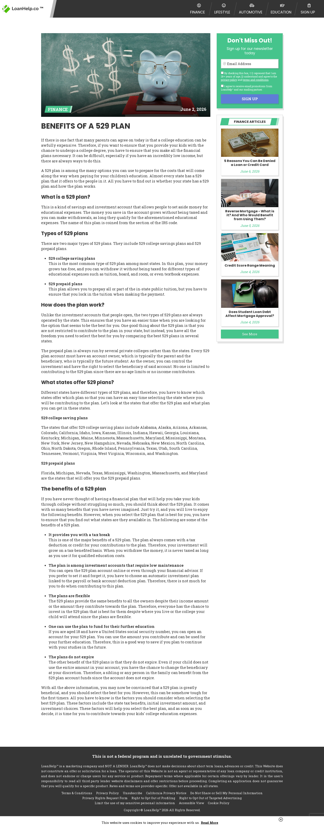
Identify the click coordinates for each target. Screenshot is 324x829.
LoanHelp (22, 9)
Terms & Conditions (76, 793)
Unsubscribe (132, 793)
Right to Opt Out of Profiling (153, 798)
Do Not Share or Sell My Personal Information (226, 793)
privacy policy (229, 79)
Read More (209, 823)
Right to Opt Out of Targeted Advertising (210, 798)
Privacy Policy (107, 793)
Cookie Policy (218, 803)
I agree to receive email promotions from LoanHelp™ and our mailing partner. (246, 88)
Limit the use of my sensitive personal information (135, 803)
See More (249, 334)
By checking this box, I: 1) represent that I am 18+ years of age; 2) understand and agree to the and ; (249, 76)
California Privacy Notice (166, 793)
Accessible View (191, 803)
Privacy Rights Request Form (104, 798)
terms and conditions (255, 79)
